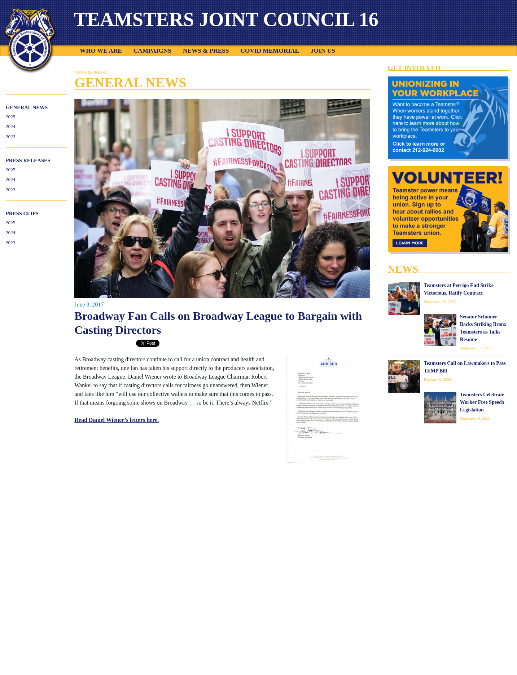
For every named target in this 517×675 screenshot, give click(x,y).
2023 (10, 136)
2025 (10, 116)
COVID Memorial (270, 50)
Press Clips (22, 213)
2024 (10, 126)
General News (27, 107)
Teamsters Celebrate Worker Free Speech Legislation (482, 402)
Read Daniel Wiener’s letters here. (116, 420)
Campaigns (152, 50)
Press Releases (28, 160)
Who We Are (101, 50)
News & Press (206, 50)
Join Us (323, 50)
